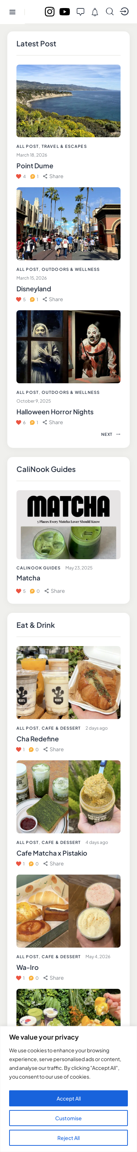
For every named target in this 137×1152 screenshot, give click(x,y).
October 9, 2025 (33, 401)
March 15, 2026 (31, 278)
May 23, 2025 (78, 568)
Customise (68, 1118)
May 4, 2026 (97, 956)
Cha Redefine (37, 738)
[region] (68, 1089)
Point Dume (34, 165)
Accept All (69, 1098)
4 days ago (96, 842)
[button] (53, 749)
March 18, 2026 (31, 155)
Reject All (68, 1137)
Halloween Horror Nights (55, 411)
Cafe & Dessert (61, 728)
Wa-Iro (27, 967)
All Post (27, 728)
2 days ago (96, 728)
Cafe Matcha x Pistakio (51, 853)
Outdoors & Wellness (71, 269)
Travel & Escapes (64, 146)
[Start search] (110, 11)
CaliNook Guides (38, 567)
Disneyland (33, 288)
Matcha (28, 577)
